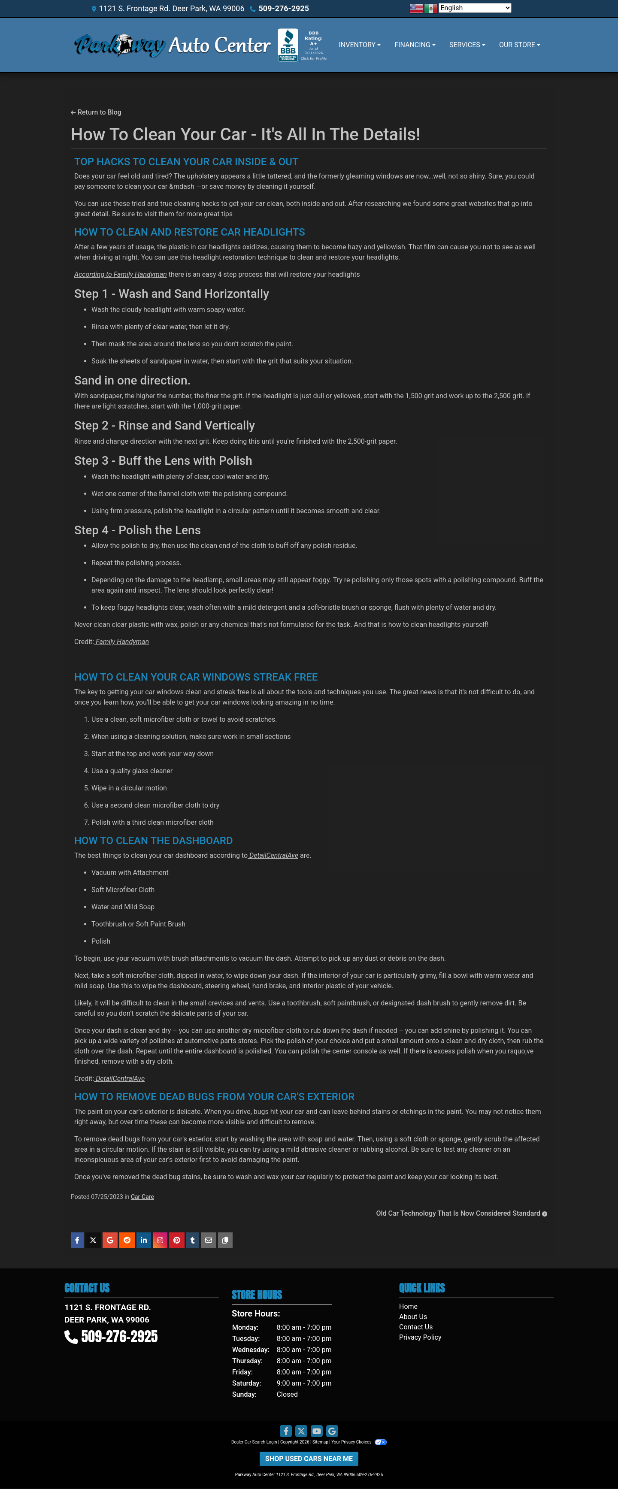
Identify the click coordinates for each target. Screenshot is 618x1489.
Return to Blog (96, 112)
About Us (413, 1317)
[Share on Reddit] (127, 1240)
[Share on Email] (208, 1240)
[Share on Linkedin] (143, 1240)
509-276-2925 (284, 8)
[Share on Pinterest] (177, 1240)
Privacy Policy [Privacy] (420, 1337)
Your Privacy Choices (359, 1442)
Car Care (142, 1196)
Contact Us (416, 1327)
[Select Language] (475, 8)
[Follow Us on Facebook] (286, 1431)
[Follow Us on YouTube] (317, 1431)
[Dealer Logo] (172, 45)
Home (408, 1306)
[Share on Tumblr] (192, 1240)
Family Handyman (121, 642)
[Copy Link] (225, 1240)
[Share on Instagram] (160, 1240)
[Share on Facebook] (77, 1240)
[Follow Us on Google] (332, 1431)
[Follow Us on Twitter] (301, 1431)
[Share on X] (93, 1240)
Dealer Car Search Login (254, 1442)
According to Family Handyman (120, 274)
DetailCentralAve (273, 855)
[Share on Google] (110, 1240)
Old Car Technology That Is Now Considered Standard (461, 1213)
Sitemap (320, 1442)
